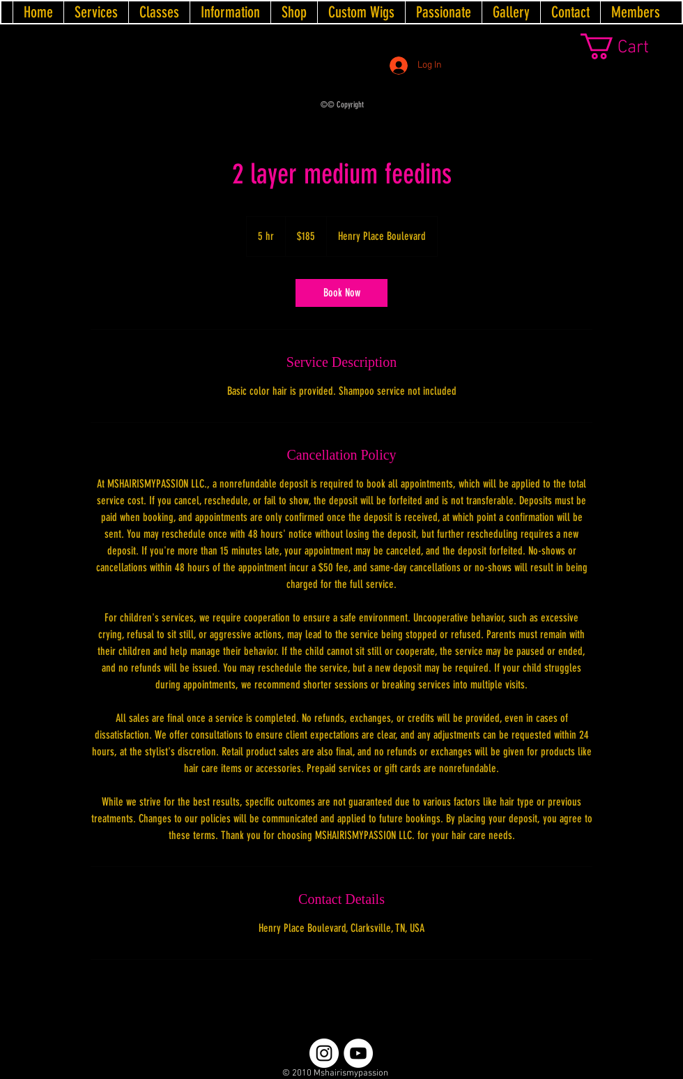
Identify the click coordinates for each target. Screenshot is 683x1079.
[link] (631, 46)
